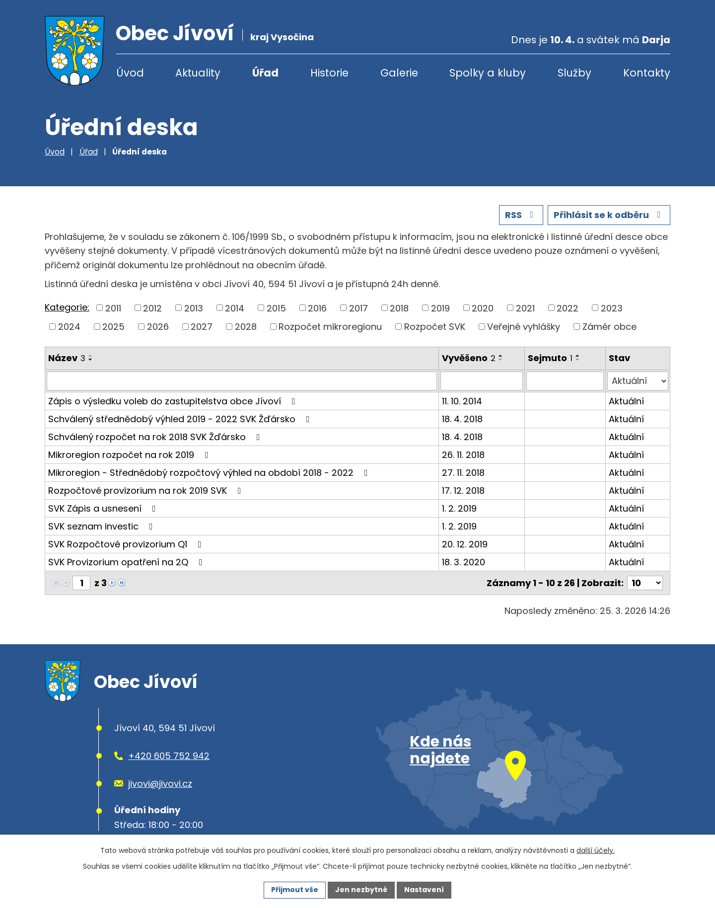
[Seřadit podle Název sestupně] (90, 360)
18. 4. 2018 (462, 419)
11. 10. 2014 (462, 401)
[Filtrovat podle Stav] (637, 381)
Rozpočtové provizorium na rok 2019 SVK (146, 490)
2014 (234, 308)
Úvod (130, 73)
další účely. (595, 850)
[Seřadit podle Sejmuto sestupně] (577, 360)
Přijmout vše (294, 890)
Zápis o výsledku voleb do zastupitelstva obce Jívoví (173, 401)
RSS (521, 215)
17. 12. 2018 (463, 490)
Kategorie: (67, 307)
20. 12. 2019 (465, 544)
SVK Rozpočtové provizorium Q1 (127, 544)
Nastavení (424, 890)
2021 (525, 308)
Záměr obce (609, 326)
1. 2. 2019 (459, 508)
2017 (358, 308)
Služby (574, 73)
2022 (567, 308)
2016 (317, 308)
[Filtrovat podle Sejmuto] (564, 381)
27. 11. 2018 (463, 472)
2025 (113, 326)
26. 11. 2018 (463, 455)
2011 (113, 308)
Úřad (265, 73)
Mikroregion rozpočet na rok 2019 (130, 455)
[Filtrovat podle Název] (242, 381)
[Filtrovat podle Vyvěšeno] (481, 381)
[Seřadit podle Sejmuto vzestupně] (577, 356)
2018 (399, 308)
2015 (276, 308)
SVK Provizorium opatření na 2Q (127, 562)
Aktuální (626, 401)
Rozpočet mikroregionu (330, 326)
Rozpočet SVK (434, 326)
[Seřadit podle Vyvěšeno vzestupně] (501, 356)
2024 (69, 326)
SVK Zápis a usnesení (104, 508)
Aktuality (197, 73)
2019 (440, 308)
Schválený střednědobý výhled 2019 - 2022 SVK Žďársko (181, 419)
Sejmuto (550, 358)
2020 (483, 308)
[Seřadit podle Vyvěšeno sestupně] (501, 360)
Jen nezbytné (361, 890)
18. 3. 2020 (463, 562)
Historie (329, 73)
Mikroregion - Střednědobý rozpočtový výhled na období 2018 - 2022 (210, 472)
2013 (193, 308)
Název (66, 358)
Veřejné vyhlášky (523, 326)
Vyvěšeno (469, 358)
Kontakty (646, 73)
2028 (246, 326)
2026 (158, 326)
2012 (152, 308)
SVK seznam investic (102, 526)
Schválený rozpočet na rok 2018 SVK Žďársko (156, 437)
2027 (202, 326)
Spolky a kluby (487, 73)
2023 (612, 308)
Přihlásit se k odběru (609, 215)
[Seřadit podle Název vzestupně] (90, 356)
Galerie (399, 73)
